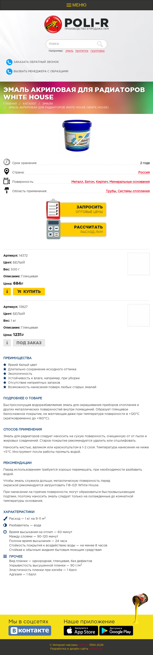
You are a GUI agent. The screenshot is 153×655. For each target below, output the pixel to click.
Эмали (47, 104)
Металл (77, 182)
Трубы (111, 191)
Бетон (89, 182)
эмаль (69, 51)
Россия (144, 172)
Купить (29, 291)
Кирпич (102, 182)
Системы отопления (134, 191)
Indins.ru (96, 649)
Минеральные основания (129, 182)
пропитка (81, 51)
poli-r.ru (83, 645)
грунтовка (98, 51)
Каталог (29, 104)
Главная (10, 104)
